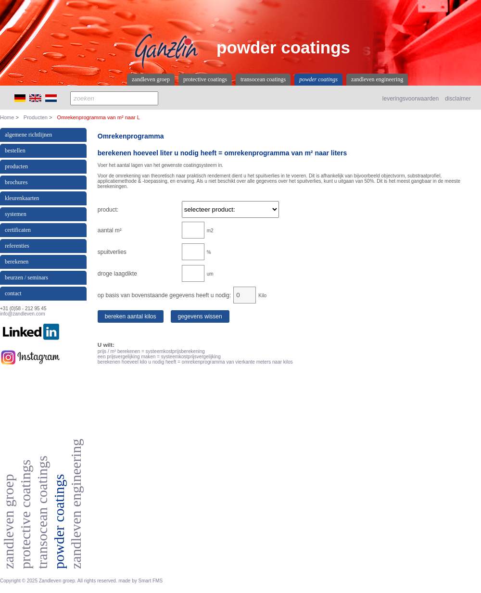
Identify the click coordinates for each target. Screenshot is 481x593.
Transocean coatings (263, 79)
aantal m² (110, 230)
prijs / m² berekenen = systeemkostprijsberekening (151, 351)
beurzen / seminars (26, 277)
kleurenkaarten (22, 198)
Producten (36, 117)
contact (13, 293)
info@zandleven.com (22, 313)
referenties (17, 245)
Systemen (15, 214)
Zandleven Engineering (377, 79)
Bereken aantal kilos (130, 316)
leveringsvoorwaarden (410, 98)
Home (7, 117)
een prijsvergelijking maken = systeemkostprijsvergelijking (159, 356)
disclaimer (458, 98)
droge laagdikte (117, 273)
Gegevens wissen (200, 316)
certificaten (18, 230)
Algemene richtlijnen (28, 134)
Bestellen (15, 150)
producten (16, 166)
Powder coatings (318, 79)
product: (108, 209)
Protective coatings (205, 79)
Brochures (16, 182)
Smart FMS (151, 580)
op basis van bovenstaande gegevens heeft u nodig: (164, 295)
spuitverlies (112, 252)
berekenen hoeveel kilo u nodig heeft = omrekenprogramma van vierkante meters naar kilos (195, 362)
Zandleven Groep (151, 79)
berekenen (16, 261)
